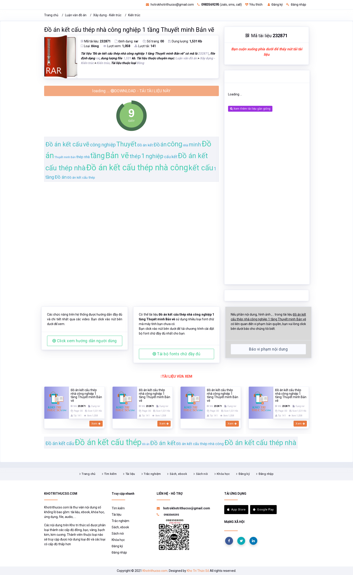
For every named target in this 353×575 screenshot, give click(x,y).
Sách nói (202, 474)
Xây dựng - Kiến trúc (107, 15)
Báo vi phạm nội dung (268, 349)
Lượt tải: (145, 46)
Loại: (90, 46)
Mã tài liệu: (96, 41)
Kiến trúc (134, 15)
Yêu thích (253, 4)
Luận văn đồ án (75, 15)
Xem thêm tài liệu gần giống (250, 108)
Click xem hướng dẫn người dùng (84, 341)
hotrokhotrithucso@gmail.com (170, 4)
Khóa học (223, 474)
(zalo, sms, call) (219, 4)
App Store (236, 509)
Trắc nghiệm (152, 474)
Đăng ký (275, 4)
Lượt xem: (116, 46)
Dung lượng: (185, 41)
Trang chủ (51, 15)
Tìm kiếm (110, 474)
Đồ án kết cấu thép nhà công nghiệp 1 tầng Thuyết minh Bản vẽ (129, 29)
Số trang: (153, 41)
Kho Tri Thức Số (198, 571)
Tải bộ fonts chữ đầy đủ (176, 354)
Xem (96, 423)
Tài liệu (130, 474)
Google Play (263, 509)
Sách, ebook (178, 474)
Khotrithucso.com (155, 571)
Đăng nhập (296, 4)
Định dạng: (126, 41)
